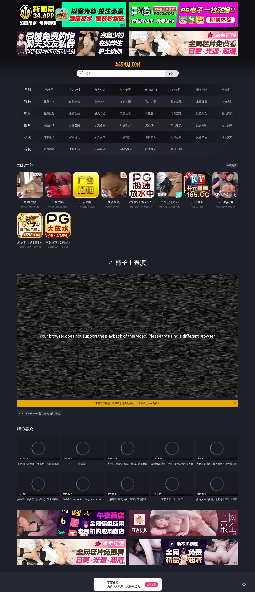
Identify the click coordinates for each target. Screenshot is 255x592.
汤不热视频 (125, 149)
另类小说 (176, 137)
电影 (27, 113)
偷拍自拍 (74, 113)
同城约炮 (49, 149)
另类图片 (227, 125)
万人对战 (99, 89)
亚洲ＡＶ (49, 101)
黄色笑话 (201, 137)
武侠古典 (125, 137)
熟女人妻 (150, 101)
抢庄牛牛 (227, 89)
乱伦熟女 (201, 113)
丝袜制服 (176, 101)
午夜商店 (74, 149)
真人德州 (74, 89)
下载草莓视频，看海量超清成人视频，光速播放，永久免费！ (165, 403)
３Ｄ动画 (125, 101)
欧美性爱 (125, 113)
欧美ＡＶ (99, 101)
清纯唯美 (176, 125)
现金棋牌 (201, 89)
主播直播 (201, 101)
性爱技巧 (227, 137)
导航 (27, 149)
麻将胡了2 (151, 89)
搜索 (172, 73)
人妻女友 (99, 137)
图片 (27, 125)
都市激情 (49, 137)
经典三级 (176, 113)
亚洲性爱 (49, 113)
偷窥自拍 (49, 125)
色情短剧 (176, 149)
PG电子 (49, 89)
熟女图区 (201, 125)
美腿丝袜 (150, 125)
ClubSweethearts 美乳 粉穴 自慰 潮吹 (39, 413)
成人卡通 (99, 113)
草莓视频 (99, 149)
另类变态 (227, 113)
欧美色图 (99, 125)
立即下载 (151, 584)
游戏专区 (125, 89)
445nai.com (127, 64)
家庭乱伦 (74, 137)
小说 (27, 137)
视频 (27, 101)
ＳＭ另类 (227, 101)
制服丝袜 (150, 113)
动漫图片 (125, 125)
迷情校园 (150, 137)
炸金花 (176, 89)
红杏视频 (150, 149)
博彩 (27, 89)
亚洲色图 (74, 125)
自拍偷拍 (74, 101)
